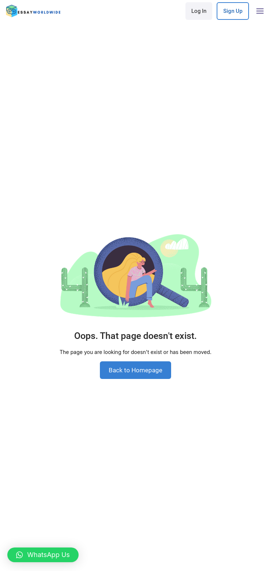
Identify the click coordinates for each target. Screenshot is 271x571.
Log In (198, 11)
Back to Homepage (135, 370)
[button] (43, 554)
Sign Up (232, 11)
